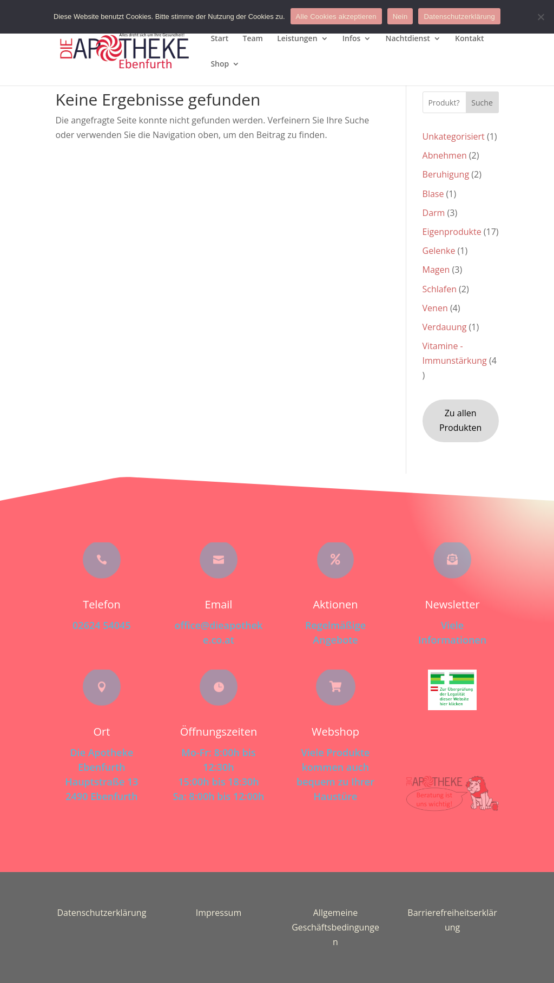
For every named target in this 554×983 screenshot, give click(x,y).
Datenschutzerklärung (101, 913)
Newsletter (452, 604)
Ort (101, 731)
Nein (400, 16)
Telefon (102, 604)
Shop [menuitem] (219, 64)
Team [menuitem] (253, 39)
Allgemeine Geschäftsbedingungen (335, 927)
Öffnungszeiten (218, 731)
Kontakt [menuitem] (469, 39)
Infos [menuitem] (351, 39)
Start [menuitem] (219, 39)
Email (219, 604)
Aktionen (335, 604)
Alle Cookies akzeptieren (336, 16)
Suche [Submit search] (481, 102)
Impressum (218, 913)
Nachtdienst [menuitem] (407, 39)
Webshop (335, 731)
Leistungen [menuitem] (297, 39)
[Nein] (540, 16)
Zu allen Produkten (460, 420)
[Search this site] (461, 102)
